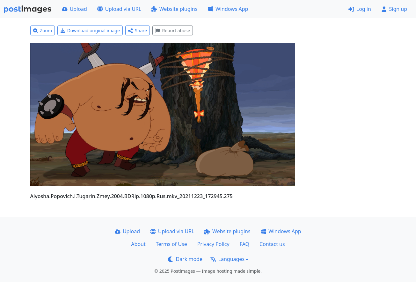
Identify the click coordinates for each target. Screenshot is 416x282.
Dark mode (185, 259)
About (138, 244)
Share (137, 30)
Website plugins (174, 8)
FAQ (244, 244)
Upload (74, 8)
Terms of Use (171, 244)
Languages (227, 259)
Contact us (272, 244)
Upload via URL (119, 8)
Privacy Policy (213, 244)
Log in (359, 8)
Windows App (228, 8)
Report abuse (172, 30)
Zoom (42, 30)
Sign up (394, 8)
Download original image (90, 30)
